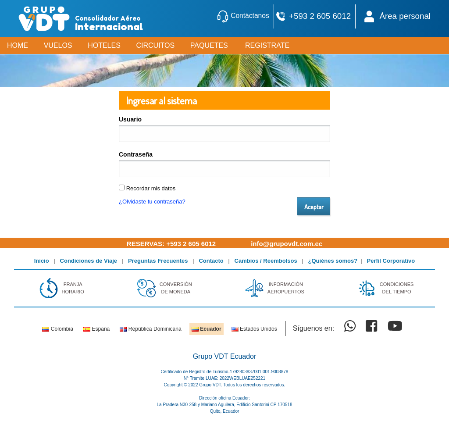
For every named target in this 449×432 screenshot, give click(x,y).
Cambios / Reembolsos (266, 260)
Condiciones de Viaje (89, 260)
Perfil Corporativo (391, 260)
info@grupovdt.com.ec (286, 243)
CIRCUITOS (155, 45)
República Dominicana (150, 329)
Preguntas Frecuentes (158, 260)
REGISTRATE (267, 45)
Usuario (130, 119)
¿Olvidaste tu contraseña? (152, 201)
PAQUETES (209, 45)
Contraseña (136, 154)
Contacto (211, 260)
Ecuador (206, 329)
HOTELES (104, 45)
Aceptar (314, 207)
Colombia (57, 329)
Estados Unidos (254, 329)
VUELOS (58, 45)
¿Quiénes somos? (333, 260)
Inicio (41, 260)
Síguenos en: (313, 328)
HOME (17, 45)
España (96, 329)
